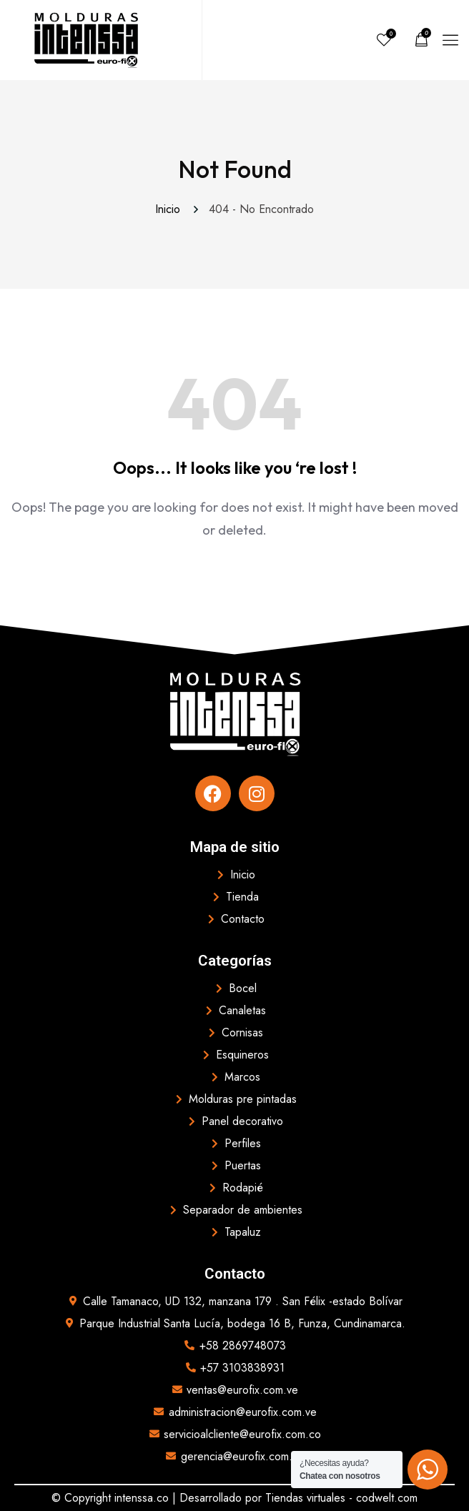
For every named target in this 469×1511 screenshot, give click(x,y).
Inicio (171, 209)
